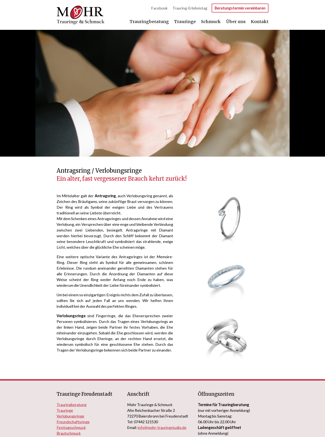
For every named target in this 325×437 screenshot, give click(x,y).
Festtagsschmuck (71, 427)
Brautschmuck (69, 433)
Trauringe (185, 21)
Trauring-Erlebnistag (190, 8)
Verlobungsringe (70, 416)
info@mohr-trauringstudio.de (162, 427)
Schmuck (211, 21)
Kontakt (259, 21)
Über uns (236, 21)
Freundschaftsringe (73, 421)
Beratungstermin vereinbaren (240, 8)
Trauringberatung (150, 21)
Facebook (159, 8)
